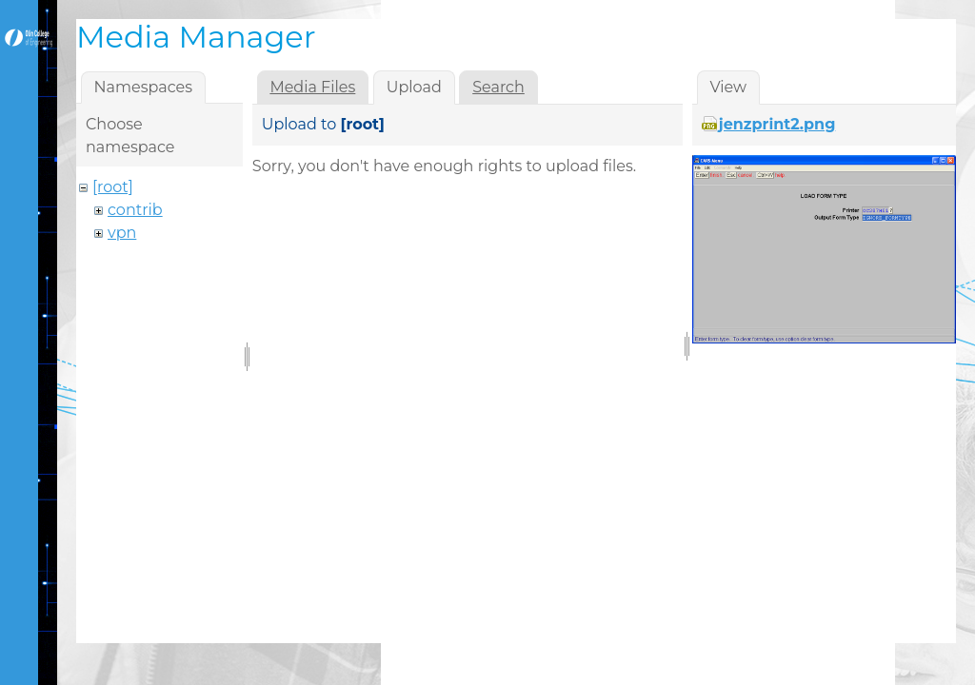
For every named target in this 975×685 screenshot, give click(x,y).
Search (498, 87)
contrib (135, 210)
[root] (112, 187)
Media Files (312, 87)
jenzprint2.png (777, 124)
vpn (122, 233)
